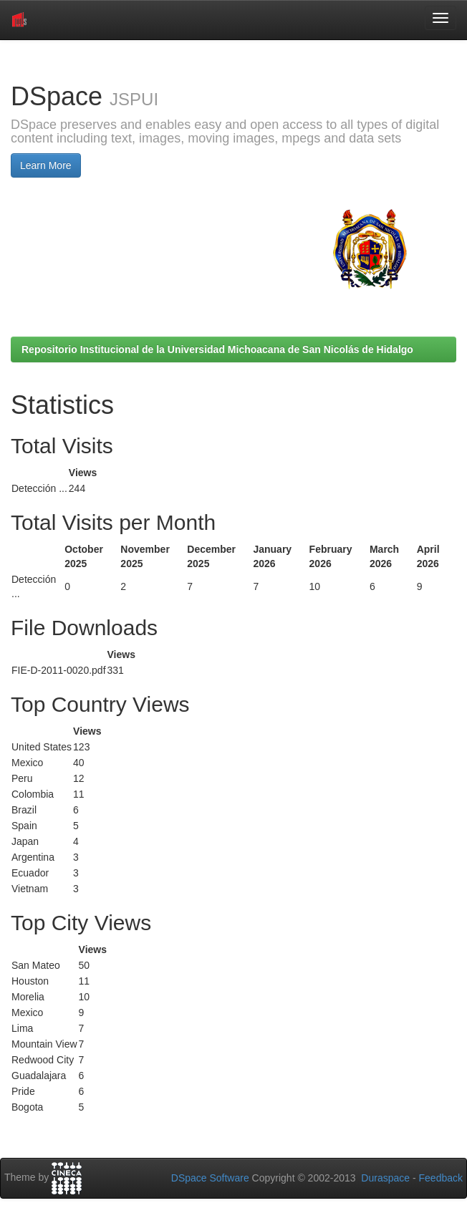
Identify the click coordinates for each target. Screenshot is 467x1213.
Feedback (441, 1178)
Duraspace (385, 1178)
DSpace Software (210, 1178)
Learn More (46, 165)
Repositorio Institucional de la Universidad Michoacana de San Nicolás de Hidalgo (217, 349)
